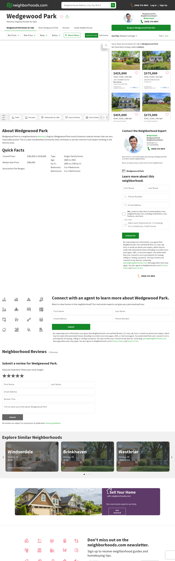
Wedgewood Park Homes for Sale (20, 28)
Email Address (134, 205)
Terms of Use (137, 268)
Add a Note (128, 220)
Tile (161, 36)
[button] (106, 45)
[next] (137, 60)
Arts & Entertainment (95, 117)
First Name (129, 188)
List (166, 36)
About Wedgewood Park (48, 28)
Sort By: (115, 36)
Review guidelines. (53, 420)
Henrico (41, 136)
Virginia (18, 21)
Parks (15, 117)
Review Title (9, 396)
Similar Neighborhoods (83, 28)
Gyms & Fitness (72, 117)
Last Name (153, 188)
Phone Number (135, 196)
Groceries (30, 117)
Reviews (66, 28)
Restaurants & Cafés (50, 117)
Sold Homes (103, 35)
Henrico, (10, 21)
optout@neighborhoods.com (135, 263)
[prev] (114, 60)
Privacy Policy (110, 338)
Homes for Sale (91, 35)
